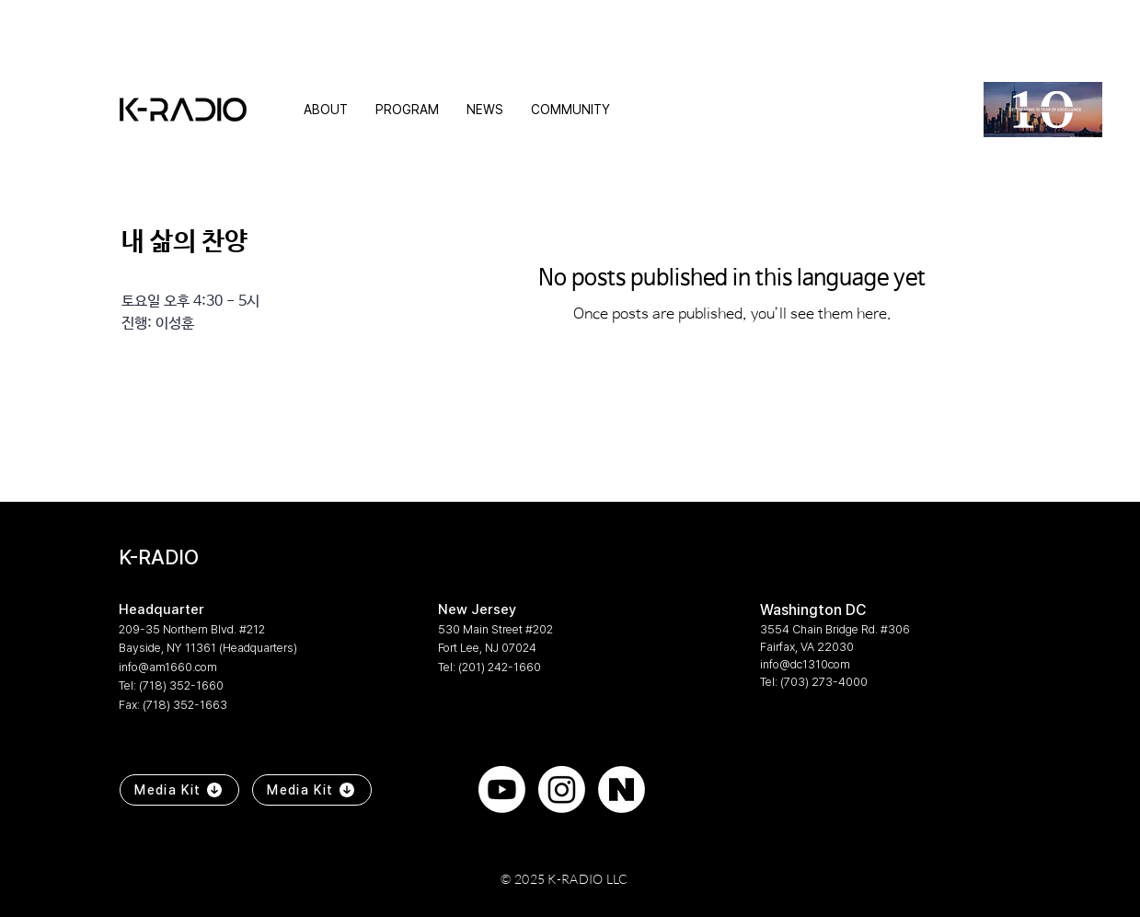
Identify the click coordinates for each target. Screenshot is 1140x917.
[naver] (621, 789)
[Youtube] (501, 789)
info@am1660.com (168, 667)
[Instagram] (561, 789)
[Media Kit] (179, 790)
